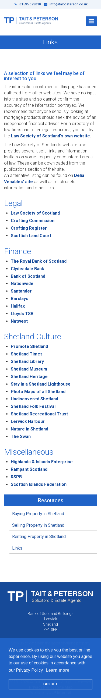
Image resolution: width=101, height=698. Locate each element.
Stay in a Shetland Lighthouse (41, 384)
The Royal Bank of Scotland (39, 261)
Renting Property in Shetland (39, 536)
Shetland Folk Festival (33, 406)
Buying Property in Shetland (38, 513)
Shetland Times (27, 354)
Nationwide (22, 283)
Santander (21, 291)
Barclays (19, 298)
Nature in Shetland (29, 429)
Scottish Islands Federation (39, 484)
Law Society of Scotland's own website (50, 135)
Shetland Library (27, 361)
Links (17, 548)
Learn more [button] (57, 670)
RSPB (16, 476)
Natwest (19, 321)
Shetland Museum (29, 369)
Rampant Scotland (29, 469)
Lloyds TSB (22, 313)
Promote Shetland (29, 346)
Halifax (18, 306)
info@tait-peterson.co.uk (66, 4)
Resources (50, 500)
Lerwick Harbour (28, 421)
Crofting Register (29, 228)
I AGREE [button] (50, 684)
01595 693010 (28, 4)
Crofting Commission (32, 220)
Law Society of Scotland (35, 213)
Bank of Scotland (28, 276)
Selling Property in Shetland (38, 525)
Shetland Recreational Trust (39, 413)
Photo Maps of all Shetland (38, 391)
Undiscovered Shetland (34, 398)
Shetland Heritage (29, 376)
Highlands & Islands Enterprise (42, 461)
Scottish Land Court (31, 235)
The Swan (21, 436)
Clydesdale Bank (27, 268)
